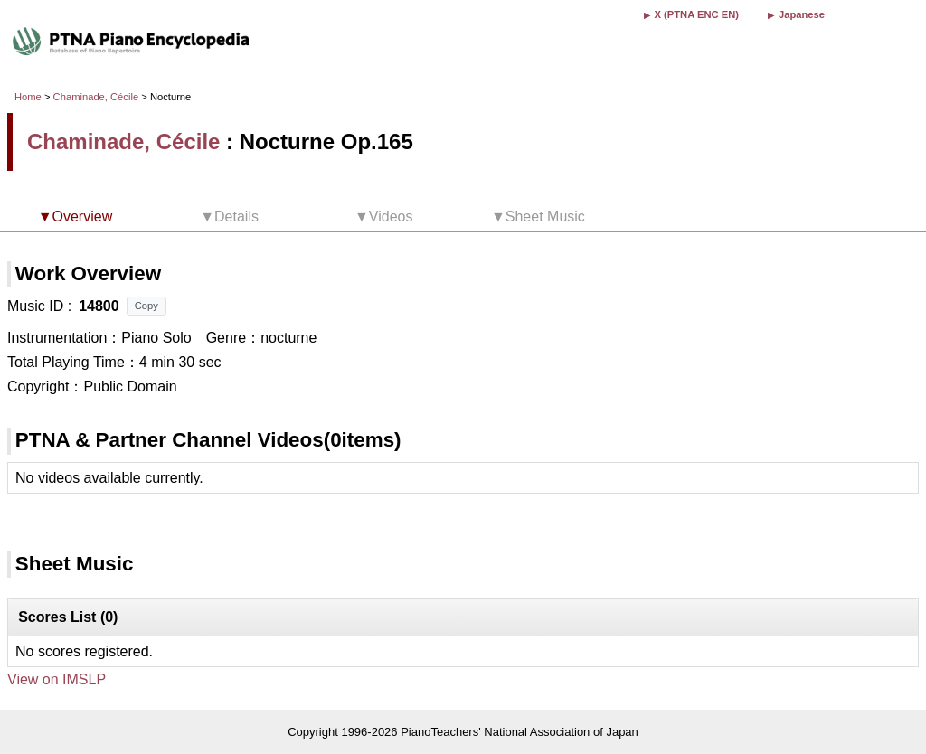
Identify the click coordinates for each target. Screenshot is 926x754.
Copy (146, 305)
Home (28, 96)
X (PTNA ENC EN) (697, 14)
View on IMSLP (56, 679)
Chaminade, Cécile (96, 96)
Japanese (802, 14)
